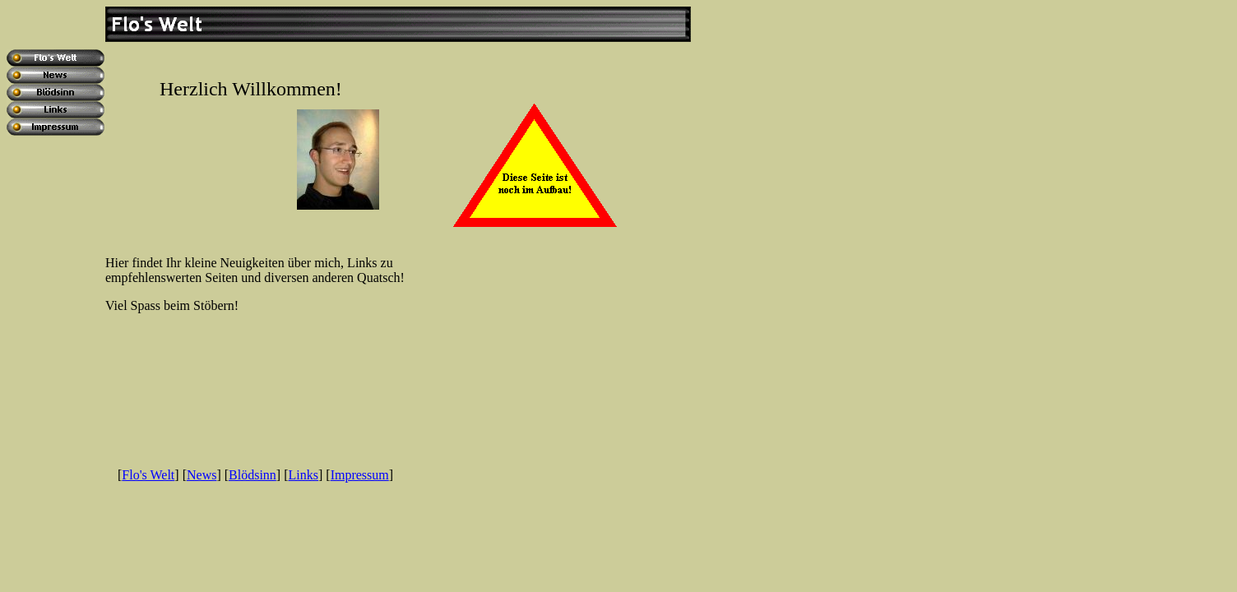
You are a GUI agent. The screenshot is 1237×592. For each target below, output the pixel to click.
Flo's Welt (148, 475)
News (201, 475)
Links (303, 475)
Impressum (360, 475)
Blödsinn (252, 475)
